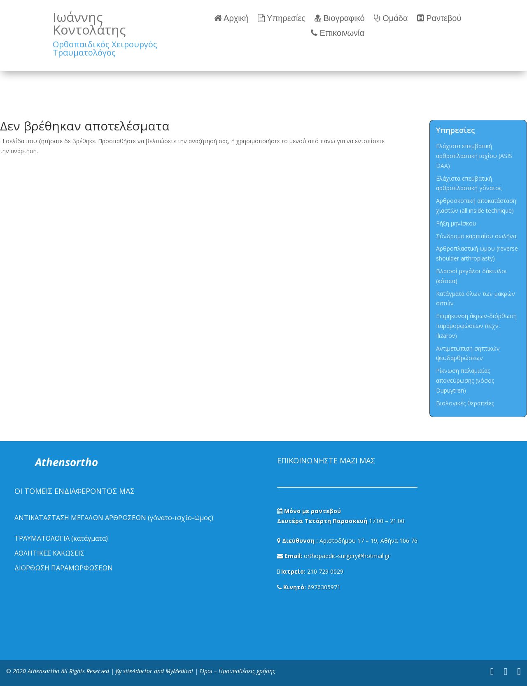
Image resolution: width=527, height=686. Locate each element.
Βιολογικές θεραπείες (465, 403)
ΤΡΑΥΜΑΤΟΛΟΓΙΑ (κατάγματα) (61, 538)
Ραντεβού (439, 18)
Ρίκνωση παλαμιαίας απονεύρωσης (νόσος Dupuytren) (465, 380)
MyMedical (179, 671)
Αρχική (231, 18)
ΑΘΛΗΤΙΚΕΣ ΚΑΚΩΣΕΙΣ (49, 553)
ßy (118, 671)
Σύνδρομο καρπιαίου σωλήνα (476, 236)
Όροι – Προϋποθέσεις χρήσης (237, 671)
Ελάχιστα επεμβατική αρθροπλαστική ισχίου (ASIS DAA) (474, 156)
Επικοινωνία (337, 33)
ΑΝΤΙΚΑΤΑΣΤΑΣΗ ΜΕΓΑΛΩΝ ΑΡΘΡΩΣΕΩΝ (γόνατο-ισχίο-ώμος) (113, 517)
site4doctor (137, 671)
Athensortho (44, 671)
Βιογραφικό (340, 18)
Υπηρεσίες (281, 18)
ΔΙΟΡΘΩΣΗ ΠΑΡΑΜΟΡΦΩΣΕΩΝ (63, 567)
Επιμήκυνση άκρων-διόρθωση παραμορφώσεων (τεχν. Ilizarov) (476, 326)
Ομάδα (391, 18)
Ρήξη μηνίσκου (456, 223)
